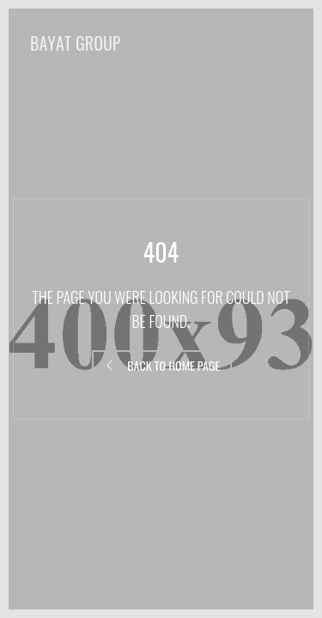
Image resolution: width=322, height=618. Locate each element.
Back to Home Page (162, 365)
